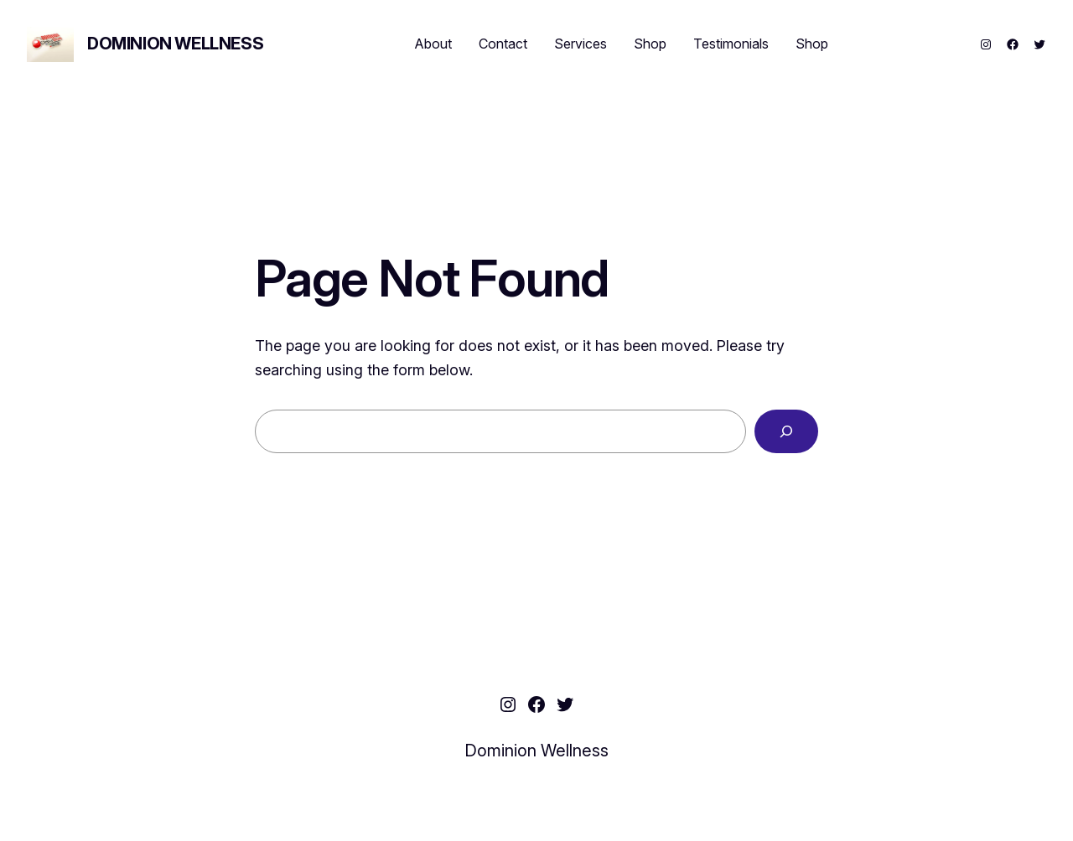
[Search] (786, 431)
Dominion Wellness (175, 44)
